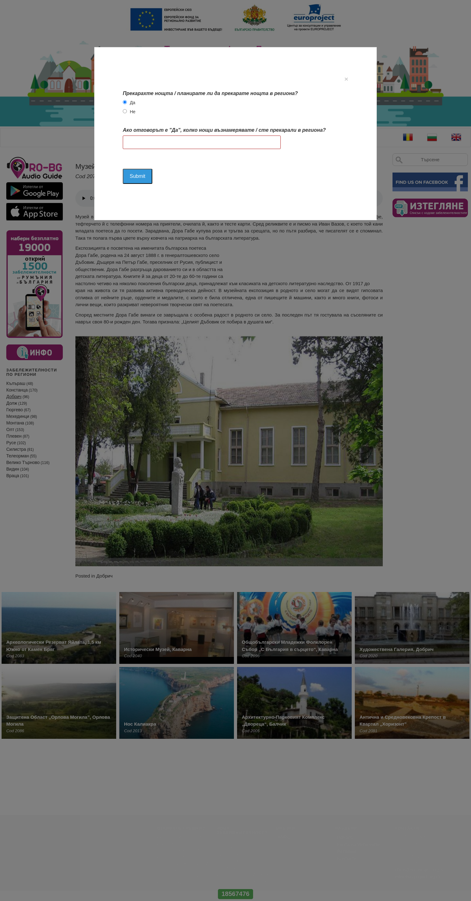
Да (132, 102)
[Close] (346, 79)
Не (132, 111)
